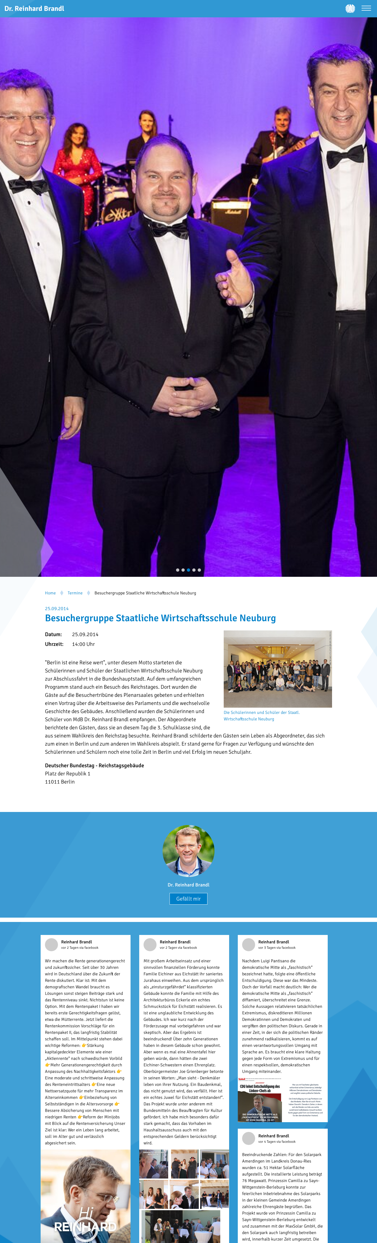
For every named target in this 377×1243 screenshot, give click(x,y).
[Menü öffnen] (366, 9)
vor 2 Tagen (70, 948)
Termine (75, 593)
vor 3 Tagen (267, 948)
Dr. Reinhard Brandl (188, 885)
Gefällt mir (188, 898)
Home (50, 593)
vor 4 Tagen (267, 1142)
